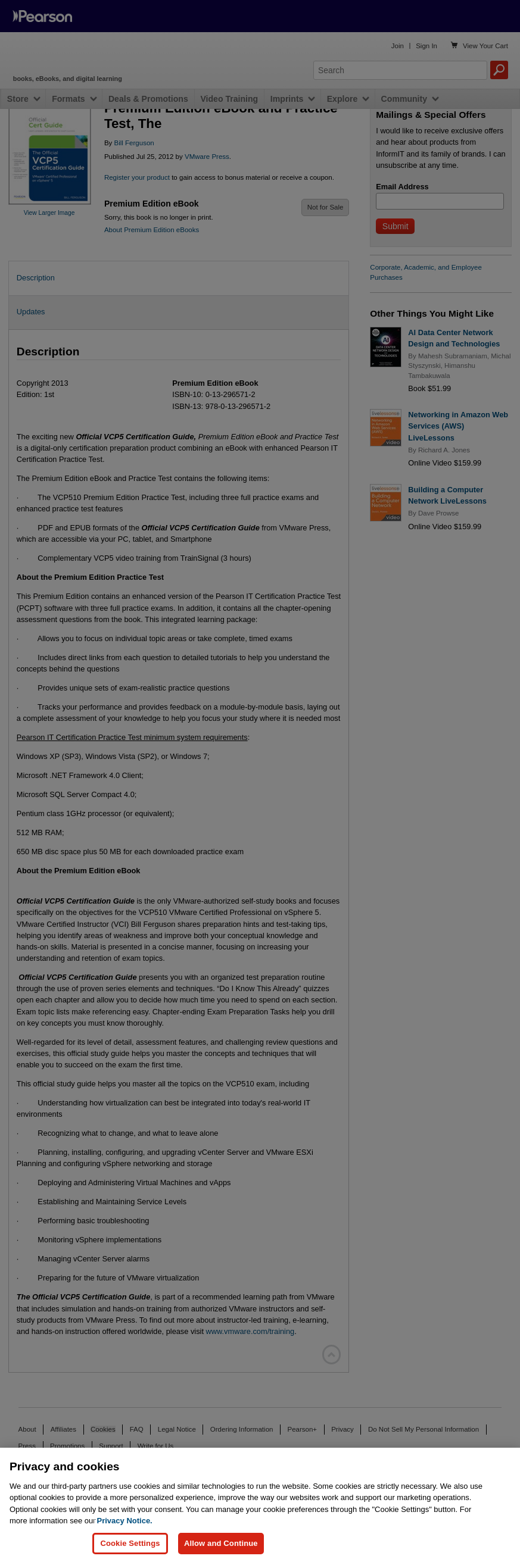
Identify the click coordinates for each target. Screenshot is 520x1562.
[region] (260, 1505)
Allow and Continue (221, 1543)
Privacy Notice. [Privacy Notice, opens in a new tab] (124, 1520)
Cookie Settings (130, 1543)
